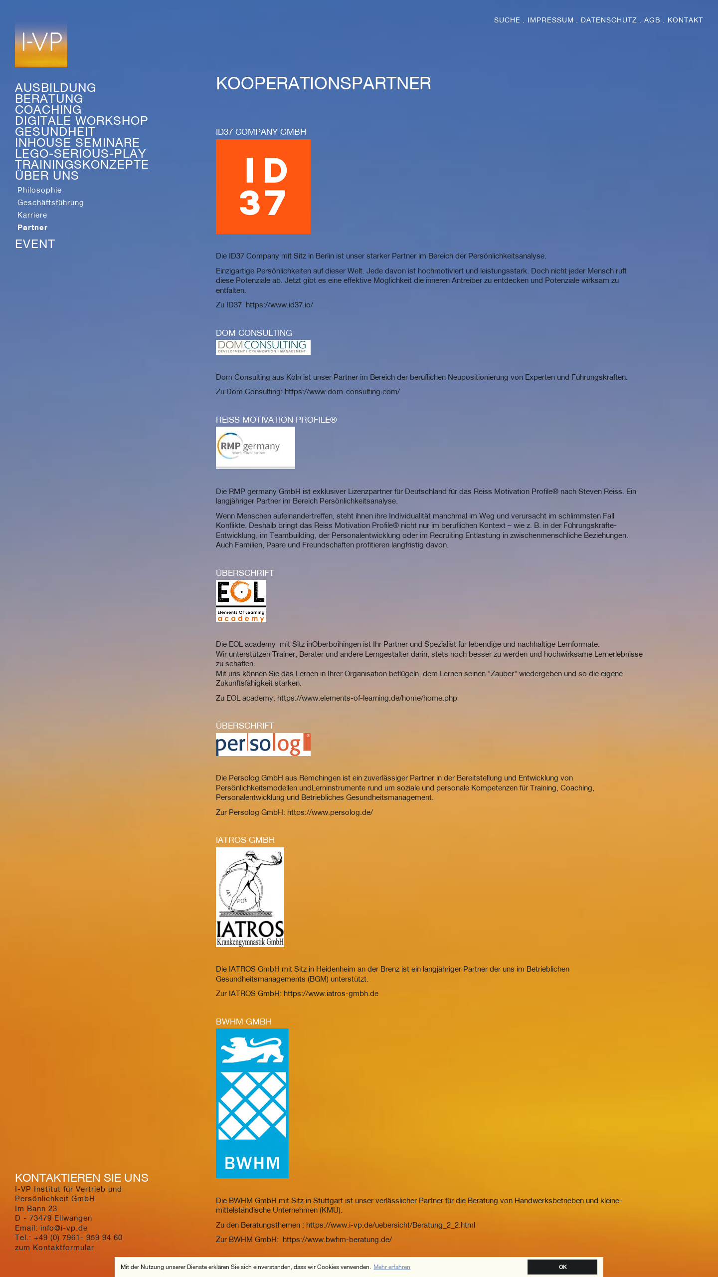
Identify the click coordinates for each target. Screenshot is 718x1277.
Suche (507, 19)
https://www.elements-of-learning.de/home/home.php (367, 697)
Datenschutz (609, 19)
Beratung (49, 98)
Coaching (48, 109)
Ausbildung (55, 87)
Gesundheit (55, 131)
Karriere (32, 214)
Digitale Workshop (82, 120)
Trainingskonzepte (82, 164)
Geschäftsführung (50, 202)
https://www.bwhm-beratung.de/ (337, 1239)
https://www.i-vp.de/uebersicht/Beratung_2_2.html (390, 1224)
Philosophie (39, 189)
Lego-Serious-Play (81, 153)
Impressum (551, 19)
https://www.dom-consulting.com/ (342, 391)
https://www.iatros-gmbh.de (331, 993)
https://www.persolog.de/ (330, 811)
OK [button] (562, 1267)
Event (35, 244)
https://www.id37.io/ (279, 304)
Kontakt (685, 19)
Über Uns (47, 175)
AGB (652, 19)
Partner (32, 227)
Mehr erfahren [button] (391, 1267)
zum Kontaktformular (54, 1247)
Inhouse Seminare (77, 142)
